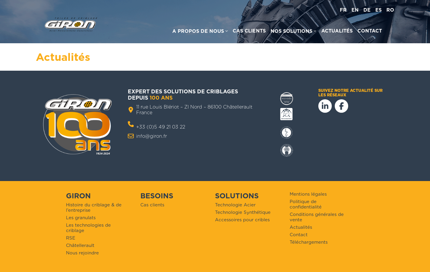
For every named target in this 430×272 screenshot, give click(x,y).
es (378, 10)
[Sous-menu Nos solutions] (294, 32)
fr (343, 10)
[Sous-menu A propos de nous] (200, 32)
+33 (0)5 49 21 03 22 (160, 127)
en (355, 10)
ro (390, 10)
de (367, 10)
